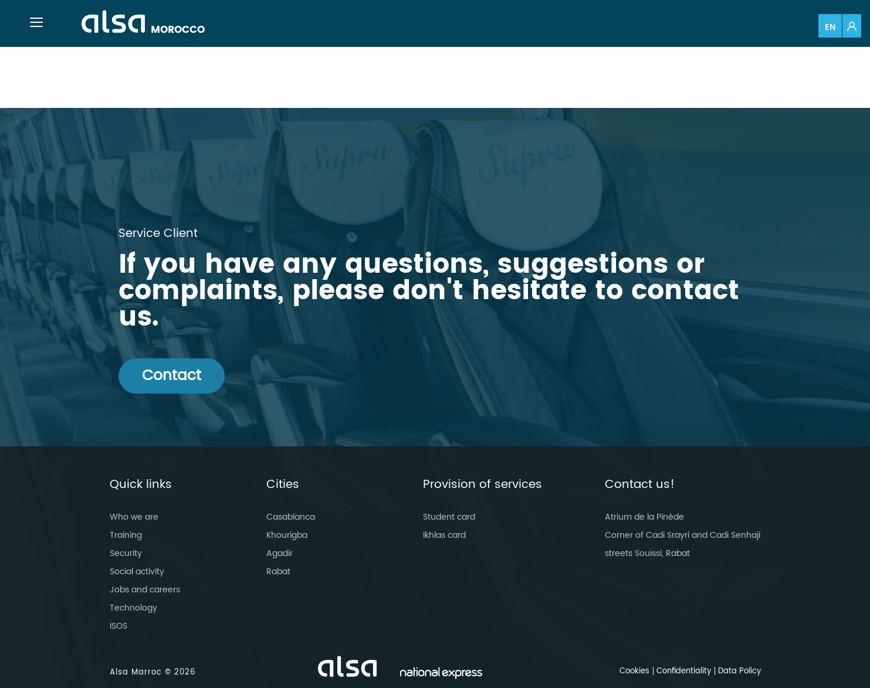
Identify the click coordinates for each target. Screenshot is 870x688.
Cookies (634, 671)
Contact (171, 376)
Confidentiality (683, 671)
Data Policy (739, 671)
